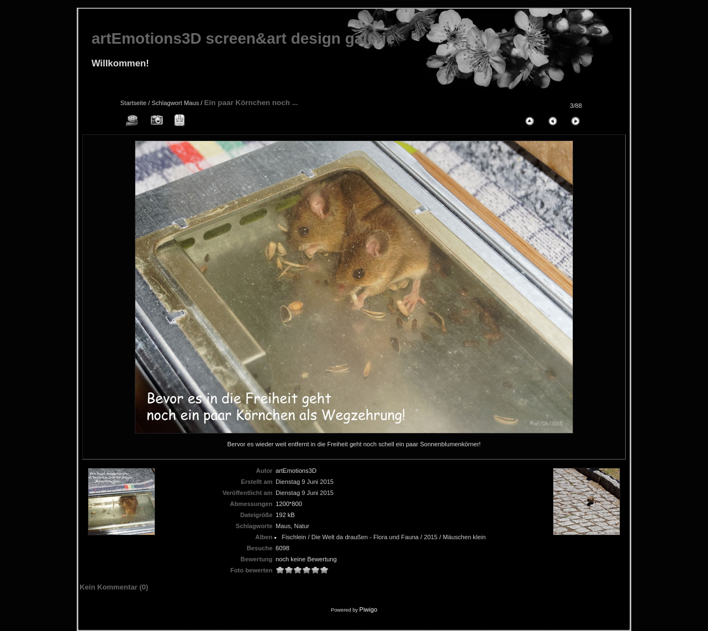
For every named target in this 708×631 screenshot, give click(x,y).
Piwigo (368, 609)
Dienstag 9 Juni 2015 (305, 481)
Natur (301, 526)
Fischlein (294, 537)
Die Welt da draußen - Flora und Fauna (365, 537)
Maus (191, 103)
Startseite (133, 103)
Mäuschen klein (464, 537)
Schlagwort (166, 103)
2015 (430, 537)
